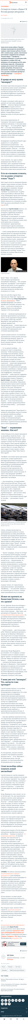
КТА (11, 1019)
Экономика (5, 6)
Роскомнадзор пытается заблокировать (12, 925)
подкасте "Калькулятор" (8, 300)
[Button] (23, 21)
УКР (17, 1019)
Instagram (10, 936)
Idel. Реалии (4, 15)
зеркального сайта (18, 930)
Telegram (3, 936)
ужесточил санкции (14, 910)
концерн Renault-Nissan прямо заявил (12, 615)
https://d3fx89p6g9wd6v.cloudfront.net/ (12, 932)
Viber (16, 936)
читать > (23, 944)
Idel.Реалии (10, 959)
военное (3, 873)
